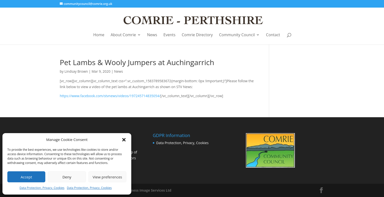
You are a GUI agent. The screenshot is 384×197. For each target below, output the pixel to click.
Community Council (237, 35)
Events (169, 35)
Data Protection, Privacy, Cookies (42, 188)
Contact (273, 35)
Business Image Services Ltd (147, 190)
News (152, 35)
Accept (26, 176)
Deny (66, 176)
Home (98, 35)
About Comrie (123, 35)
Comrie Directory (197, 35)
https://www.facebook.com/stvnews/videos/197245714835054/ (110, 95)
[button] (123, 139)
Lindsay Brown (76, 71)
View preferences (107, 176)
